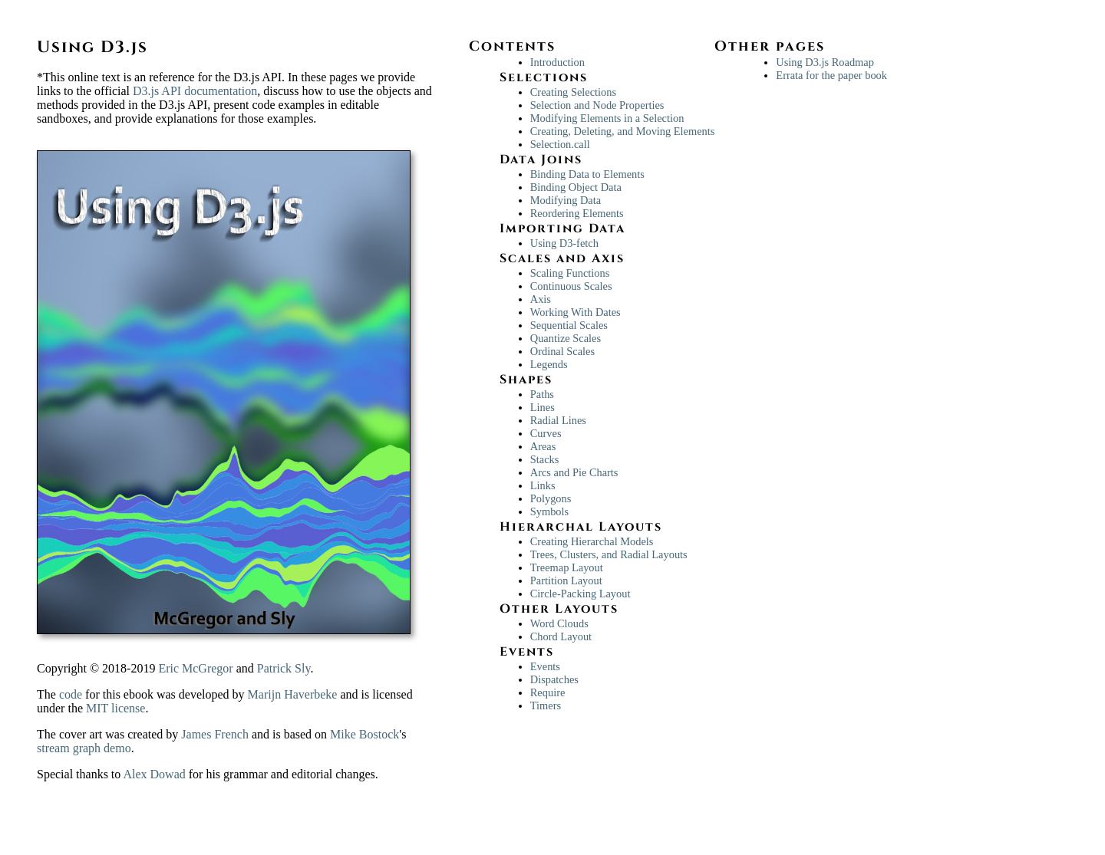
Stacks (544, 459)
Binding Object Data (576, 187)
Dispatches (554, 679)
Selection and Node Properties (597, 105)
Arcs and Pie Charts (574, 472)
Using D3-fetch (564, 243)
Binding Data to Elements (587, 174)
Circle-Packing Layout (580, 593)
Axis (540, 299)
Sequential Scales (569, 325)
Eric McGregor (195, 668)
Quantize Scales (565, 338)
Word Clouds (559, 623)
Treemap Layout (566, 567)
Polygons (551, 498)
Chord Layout (561, 636)
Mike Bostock (364, 734)
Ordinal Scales (562, 351)
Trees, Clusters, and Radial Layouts (609, 554)
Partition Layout (566, 580)
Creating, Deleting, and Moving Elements (622, 131)
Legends (549, 364)
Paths (542, 394)
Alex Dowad (155, 774)
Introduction (557, 62)
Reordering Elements (577, 213)
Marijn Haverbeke (293, 694)
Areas (543, 446)
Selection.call (560, 144)
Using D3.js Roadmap (825, 62)
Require (548, 692)
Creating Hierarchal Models (592, 541)
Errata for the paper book (831, 75)
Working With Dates (575, 312)
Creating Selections (573, 92)
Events (545, 666)
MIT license (115, 708)
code (70, 694)
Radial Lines (558, 420)
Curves (546, 433)
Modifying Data (565, 200)
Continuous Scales (571, 286)
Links (543, 485)
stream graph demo (84, 748)
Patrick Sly (284, 668)
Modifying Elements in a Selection (607, 118)
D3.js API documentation (195, 90)
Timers (545, 705)
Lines (542, 407)
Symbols (549, 511)
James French (215, 734)
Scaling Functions (570, 273)
